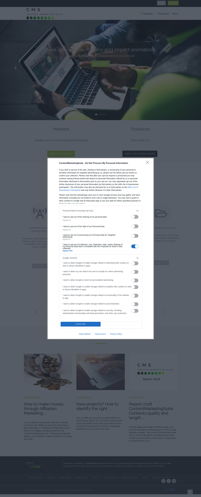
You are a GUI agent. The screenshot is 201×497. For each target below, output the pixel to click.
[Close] (148, 163)
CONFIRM (80, 324)
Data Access (100, 334)
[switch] (134, 217)
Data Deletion (85, 334)
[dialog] (100, 248)
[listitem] (100, 210)
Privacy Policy (116, 334)
